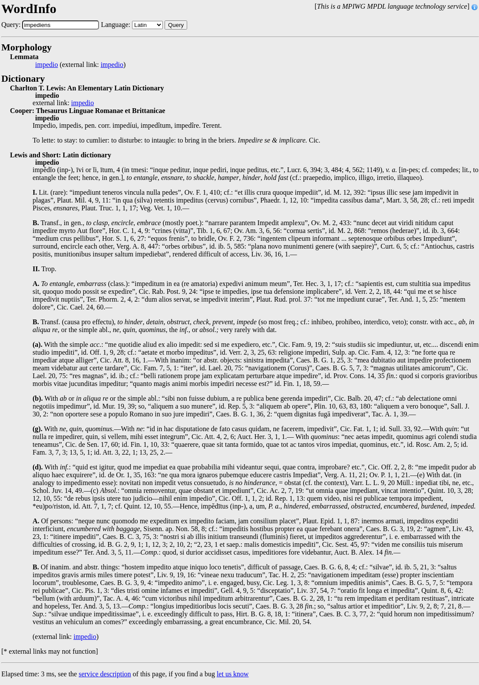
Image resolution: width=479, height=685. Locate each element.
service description (105, 674)
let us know (233, 674)
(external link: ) (80, 64)
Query (176, 25)
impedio (46, 64)
